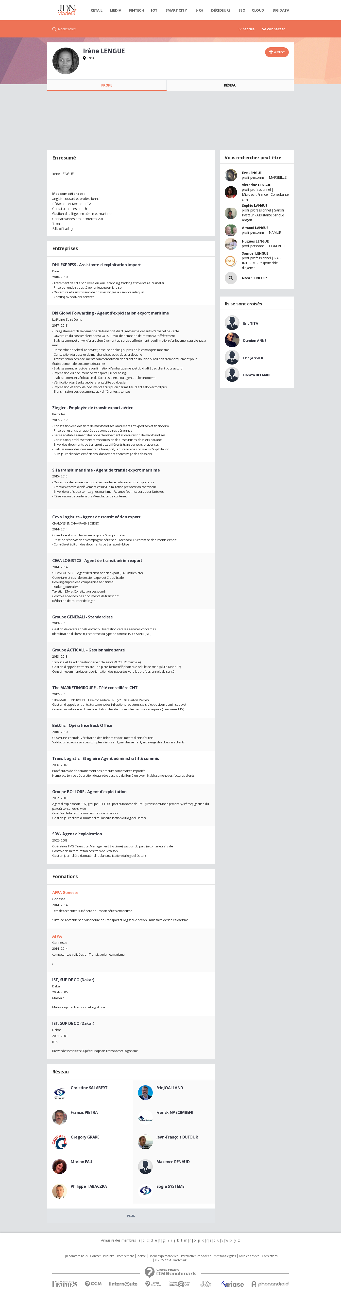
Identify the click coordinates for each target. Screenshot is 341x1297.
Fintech (136, 10)
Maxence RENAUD (173, 1161)
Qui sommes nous (75, 1256)
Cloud (258, 10)
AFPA (57, 936)
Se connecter (273, 28)
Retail (96, 10)
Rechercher (67, 28)
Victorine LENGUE (256, 184)
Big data (281, 10)
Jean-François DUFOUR (177, 1137)
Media (115, 10)
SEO (242, 10)
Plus (131, 1215)
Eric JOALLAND (169, 1087)
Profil (106, 85)
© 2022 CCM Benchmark (171, 1260)
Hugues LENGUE (255, 241)
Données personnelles (163, 1256)
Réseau (230, 85)
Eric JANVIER (253, 357)
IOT (154, 10)
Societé (141, 1256)
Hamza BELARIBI (256, 375)
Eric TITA (250, 323)
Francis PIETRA (84, 1112)
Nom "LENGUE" (254, 278)
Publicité (108, 1256)
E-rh (199, 10)
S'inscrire (247, 28)
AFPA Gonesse (65, 892)
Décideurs (220, 10)
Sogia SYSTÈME (170, 1186)
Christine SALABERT (89, 1087)
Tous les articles (249, 1256)
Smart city (176, 10)
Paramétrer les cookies (196, 1256)
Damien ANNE (254, 340)
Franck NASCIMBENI (174, 1112)
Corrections (269, 1256)
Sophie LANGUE (255, 205)
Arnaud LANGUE (255, 227)
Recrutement (125, 1256)
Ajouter (279, 52)
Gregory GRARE (85, 1137)
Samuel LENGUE (255, 253)
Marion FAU (81, 1161)
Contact (95, 1256)
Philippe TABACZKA (89, 1186)
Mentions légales (225, 1256)
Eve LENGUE (252, 172)
